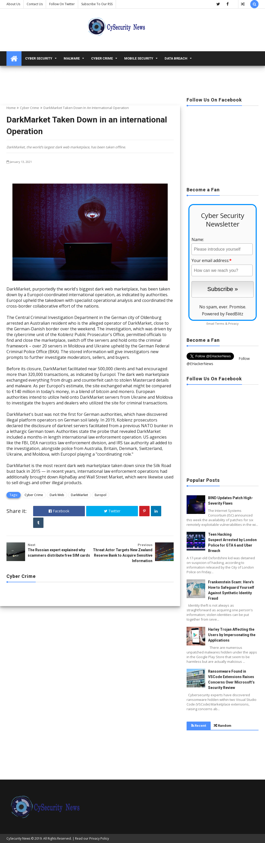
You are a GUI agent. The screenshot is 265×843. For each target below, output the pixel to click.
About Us (13, 4)
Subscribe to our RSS (97, 4)
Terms (219, 323)
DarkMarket (79, 495)
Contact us (35, 4)
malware (72, 58)
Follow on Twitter (62, 4)
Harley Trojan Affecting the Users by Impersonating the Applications (231, 634)
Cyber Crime (102, 58)
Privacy (233, 323)
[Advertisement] (223, 144)
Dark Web (57, 495)
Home (11, 107)
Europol (100, 495)
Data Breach (176, 58)
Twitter (112, 510)
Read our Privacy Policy (92, 838)
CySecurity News (18, 838)
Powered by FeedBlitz (222, 314)
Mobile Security (138, 58)
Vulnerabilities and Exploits (35, 73)
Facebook (59, 510)
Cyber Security (38, 58)
